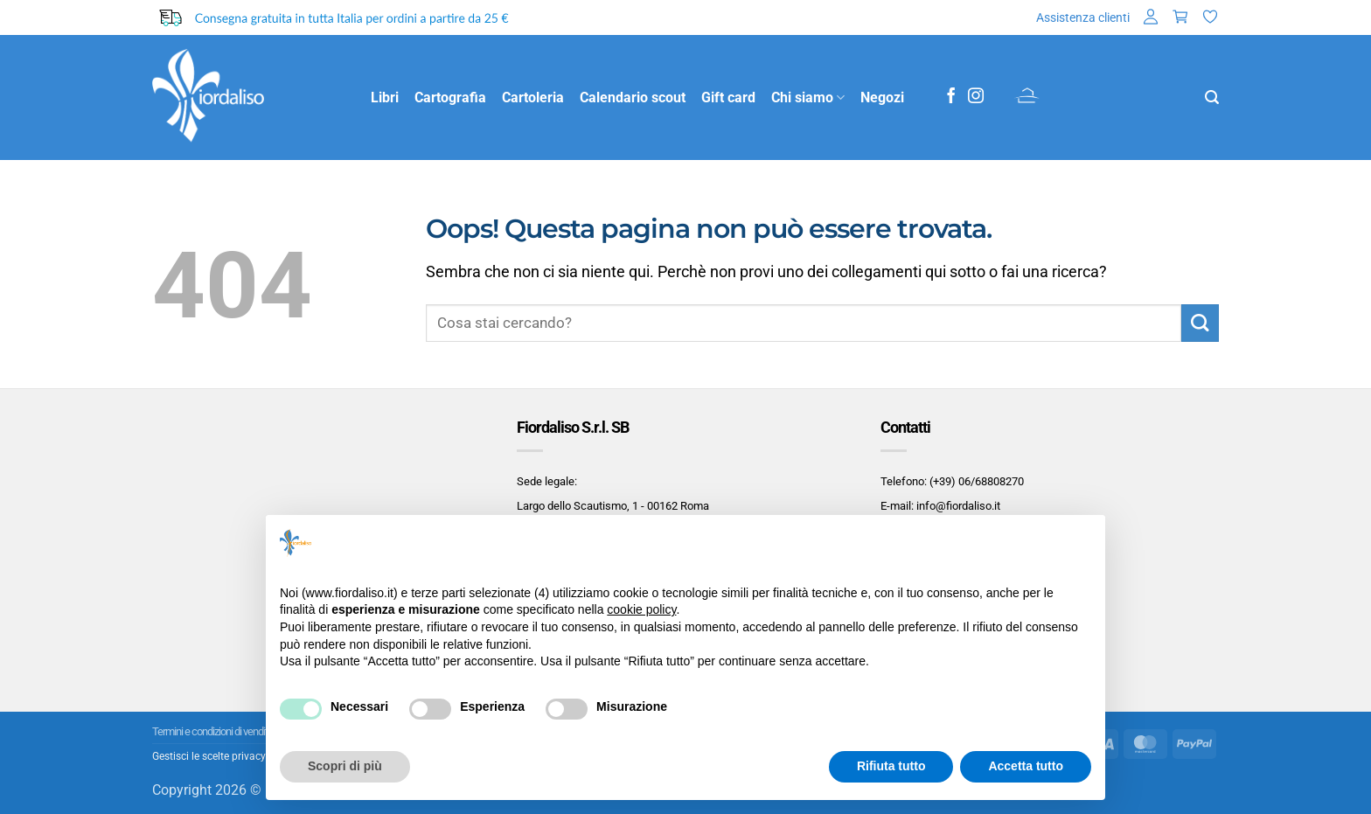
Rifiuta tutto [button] (891, 766)
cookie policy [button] (641, 609)
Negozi (882, 97)
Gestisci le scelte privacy (209, 756)
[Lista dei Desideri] (1210, 17)
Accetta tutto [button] (1025, 766)
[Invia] (1200, 323)
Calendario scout (633, 97)
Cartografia (450, 97)
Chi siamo (808, 98)
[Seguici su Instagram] (976, 97)
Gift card (728, 97)
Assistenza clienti (1083, 17)
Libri (385, 97)
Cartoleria (533, 97)
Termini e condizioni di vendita (212, 731)
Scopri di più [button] (345, 766)
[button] (1150, 17)
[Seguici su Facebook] (951, 97)
